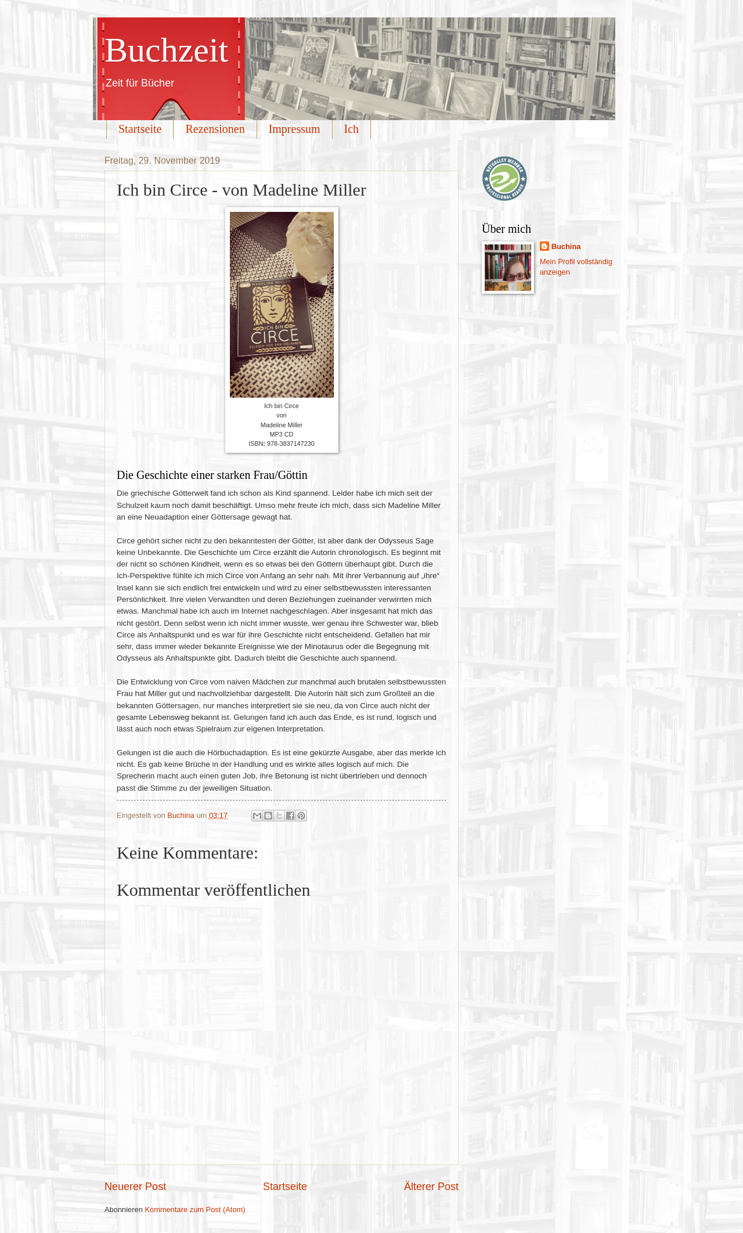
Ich (351, 128)
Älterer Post (431, 1186)
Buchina (566, 246)
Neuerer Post (135, 1186)
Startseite (139, 128)
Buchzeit (166, 50)
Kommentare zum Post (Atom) (195, 1209)
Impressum (294, 128)
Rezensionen (214, 128)
